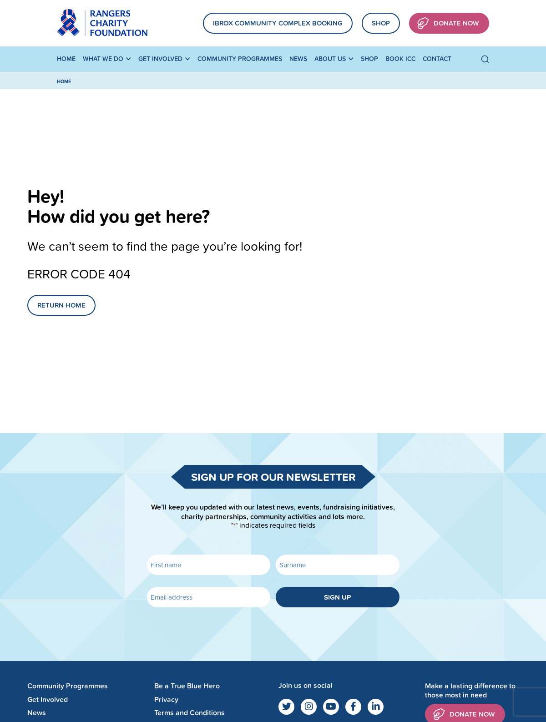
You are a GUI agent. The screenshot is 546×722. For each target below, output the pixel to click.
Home (66, 58)
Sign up (337, 597)
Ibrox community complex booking (278, 23)
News (298, 58)
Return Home (61, 305)
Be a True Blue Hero (187, 686)
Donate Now (448, 23)
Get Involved (160, 58)
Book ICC (400, 58)
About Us (330, 58)
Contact (437, 58)
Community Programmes (239, 58)
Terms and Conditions (189, 712)
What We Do (103, 58)
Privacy (166, 699)
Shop (381, 23)
